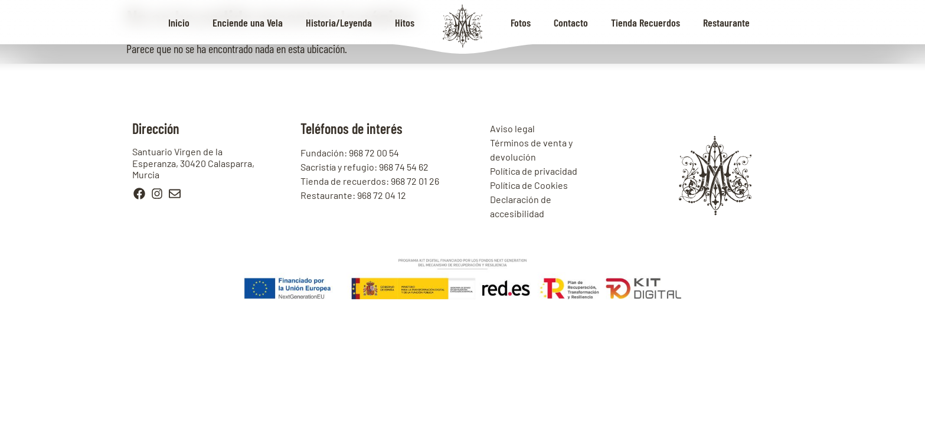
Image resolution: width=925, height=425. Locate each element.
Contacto (571, 22)
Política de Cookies (529, 185)
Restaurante (726, 22)
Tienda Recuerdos (645, 22)
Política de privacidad (533, 170)
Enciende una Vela (248, 22)
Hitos (404, 22)
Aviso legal (512, 128)
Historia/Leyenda (339, 22)
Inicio (178, 22)
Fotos (521, 22)
